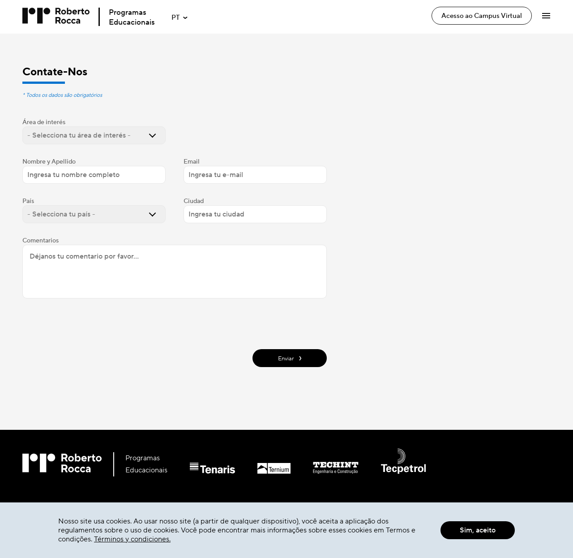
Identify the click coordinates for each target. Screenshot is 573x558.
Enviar (290, 357)
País (28, 201)
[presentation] (90, 322)
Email (192, 162)
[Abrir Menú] (546, 16)
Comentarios (40, 241)
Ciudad (194, 201)
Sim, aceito (478, 530)
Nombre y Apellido (49, 162)
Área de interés (43, 122)
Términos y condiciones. (132, 539)
